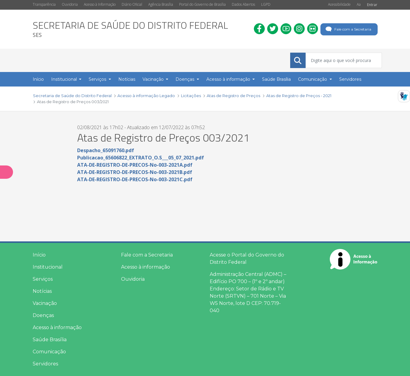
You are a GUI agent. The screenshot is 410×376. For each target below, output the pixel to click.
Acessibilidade (339, 4)
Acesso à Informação (100, 4)
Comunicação (49, 352)
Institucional (48, 267)
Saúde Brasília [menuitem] (276, 79)
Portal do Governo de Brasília (202, 4)
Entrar (372, 4)
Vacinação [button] (154, 79)
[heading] (130, 29)
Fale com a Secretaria (347, 29)
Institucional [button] (64, 79)
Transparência (44, 4)
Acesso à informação (57, 327)
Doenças (43, 315)
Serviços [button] (98, 79)
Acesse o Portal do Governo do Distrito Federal (247, 258)
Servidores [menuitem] (350, 79)
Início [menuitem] (38, 79)
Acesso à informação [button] (228, 79)
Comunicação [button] (313, 79)
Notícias (42, 291)
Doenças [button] (185, 79)
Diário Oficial (132, 4)
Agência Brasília (160, 4)
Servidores (45, 364)
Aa (359, 4)
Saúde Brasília (50, 339)
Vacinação (45, 303)
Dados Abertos (243, 4)
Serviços (43, 279)
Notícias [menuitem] (126, 79)
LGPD (266, 4)
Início (39, 255)
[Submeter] (298, 60)
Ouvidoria (70, 4)
